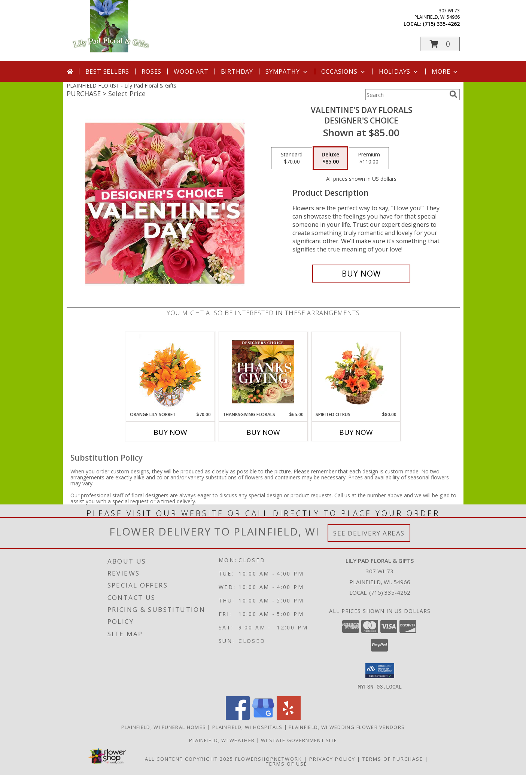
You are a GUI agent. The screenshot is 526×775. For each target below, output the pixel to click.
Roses (151, 71)
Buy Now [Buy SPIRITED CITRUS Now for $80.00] (356, 432)
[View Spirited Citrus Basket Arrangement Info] (356, 371)
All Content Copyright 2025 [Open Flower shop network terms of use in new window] (189, 758)
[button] (440, 44)
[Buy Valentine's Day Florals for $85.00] (361, 274)
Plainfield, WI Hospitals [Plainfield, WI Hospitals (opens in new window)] (247, 726)
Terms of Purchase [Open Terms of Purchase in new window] (392, 758)
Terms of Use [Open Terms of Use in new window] (286, 763)
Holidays (399, 71)
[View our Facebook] (238, 717)
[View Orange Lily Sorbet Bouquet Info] (170, 372)
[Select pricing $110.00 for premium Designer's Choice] (369, 158)
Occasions (344, 71)
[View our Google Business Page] (263, 717)
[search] (453, 94)
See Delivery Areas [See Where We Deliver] (369, 533)
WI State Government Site (299, 739)
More (445, 71)
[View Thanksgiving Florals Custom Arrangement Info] (263, 371)
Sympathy (286, 71)
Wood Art (191, 71)
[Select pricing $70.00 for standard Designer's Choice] (291, 158)
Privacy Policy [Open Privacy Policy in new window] (332, 758)
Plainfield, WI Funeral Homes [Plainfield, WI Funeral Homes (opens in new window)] (163, 726)
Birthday (237, 71)
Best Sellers (107, 71)
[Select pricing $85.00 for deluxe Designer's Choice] (330, 158)
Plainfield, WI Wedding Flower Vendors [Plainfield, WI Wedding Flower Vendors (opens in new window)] (347, 726)
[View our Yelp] (289, 717)
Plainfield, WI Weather (222, 739)
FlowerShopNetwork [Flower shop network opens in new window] (268, 758)
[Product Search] (406, 94)
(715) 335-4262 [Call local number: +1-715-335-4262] (441, 23)
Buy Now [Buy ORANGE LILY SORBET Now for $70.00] (170, 432)
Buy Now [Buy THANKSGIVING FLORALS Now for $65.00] (263, 432)
